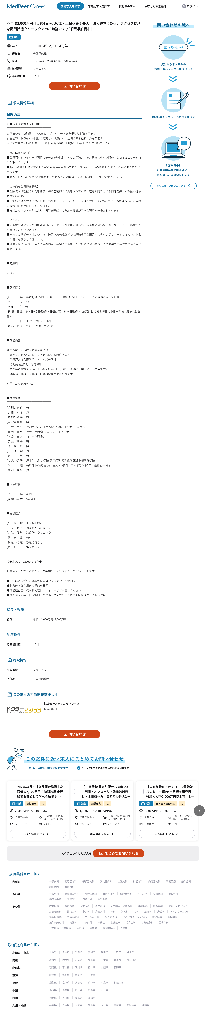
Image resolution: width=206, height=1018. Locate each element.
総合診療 (158, 906)
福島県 (130, 952)
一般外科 (54, 893)
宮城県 (91, 952)
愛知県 (78, 975)
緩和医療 (157, 917)
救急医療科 (55, 917)
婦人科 (124, 911)
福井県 (91, 967)
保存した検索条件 (155, 6)
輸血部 (93, 928)
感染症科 (186, 881)
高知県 (91, 997)
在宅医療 (54, 906)
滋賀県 (53, 982)
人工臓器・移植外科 (121, 906)
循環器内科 (71, 881)
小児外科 (143, 893)
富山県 (66, 967)
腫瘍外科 (143, 906)
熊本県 (91, 1005)
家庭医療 (171, 881)
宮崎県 (117, 1005)
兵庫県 (91, 982)
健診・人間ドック (178, 906)
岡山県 (78, 990)
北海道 (53, 952)
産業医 (101, 922)
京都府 (66, 982)
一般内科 (54, 881)
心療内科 (87, 922)
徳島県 (53, 997)
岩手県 (78, 952)
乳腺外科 (72, 899)
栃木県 (66, 960)
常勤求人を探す (70, 6)
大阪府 (78, 982)
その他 (123, 928)
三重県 (91, 975)
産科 (113, 911)
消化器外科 (109, 893)
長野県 (117, 967)
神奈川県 (131, 960)
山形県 (117, 952)
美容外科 (164, 922)
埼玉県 (91, 960)
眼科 (136, 911)
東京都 (117, 960)
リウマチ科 (111, 917)
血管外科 (102, 899)
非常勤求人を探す (99, 6)
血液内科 (122, 881)
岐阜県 (53, 975)
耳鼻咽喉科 (55, 911)
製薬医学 (115, 922)
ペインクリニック (180, 911)
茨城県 (53, 960)
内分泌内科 (154, 881)
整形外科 (158, 893)
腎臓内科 (69, 906)
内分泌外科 (55, 899)
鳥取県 (53, 990)
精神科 (73, 922)
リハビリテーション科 (135, 917)
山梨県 (104, 967)
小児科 (86, 911)
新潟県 (53, 967)
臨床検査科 (109, 928)
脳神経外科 (126, 893)
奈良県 (104, 982)
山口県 (104, 990)
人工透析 (85, 906)
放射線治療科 (56, 922)
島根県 (66, 990)
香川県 (66, 997)
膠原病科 (54, 887)
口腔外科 (87, 899)
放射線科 (172, 917)
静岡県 (66, 975)
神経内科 (138, 881)
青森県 (66, 952)
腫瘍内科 (69, 887)
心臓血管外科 (72, 893)
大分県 (104, 1005)
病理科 (80, 928)
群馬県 (78, 960)
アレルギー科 (92, 917)
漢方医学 (131, 922)
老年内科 (100, 906)
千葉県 (104, 960)
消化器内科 (106, 881)
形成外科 (173, 893)
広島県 (91, 990)
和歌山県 (119, 982)
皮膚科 (148, 911)
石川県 (78, 967)
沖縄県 (145, 1005)
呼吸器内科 (88, 881)
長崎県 (78, 1005)
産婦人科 (100, 911)
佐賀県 (66, 1005)
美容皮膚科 (147, 922)
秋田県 (104, 952)
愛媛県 (78, 997)
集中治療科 (73, 917)
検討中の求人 (127, 6)
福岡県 (53, 1005)
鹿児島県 (131, 1005)
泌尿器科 (72, 911)
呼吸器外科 (91, 893)
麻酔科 (161, 911)
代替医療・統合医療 (60, 928)
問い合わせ (74, 85)
